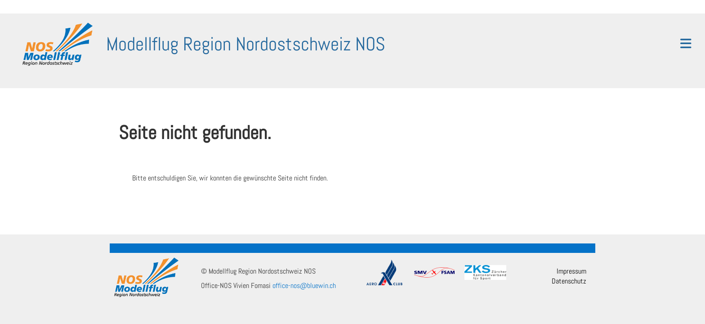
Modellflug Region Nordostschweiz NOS (245, 44)
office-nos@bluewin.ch (304, 285)
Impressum (571, 271)
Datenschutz (569, 281)
